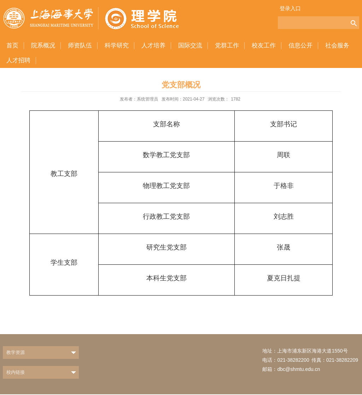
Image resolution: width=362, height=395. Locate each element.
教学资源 (15, 352)
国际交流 (190, 45)
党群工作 (227, 45)
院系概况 (43, 45)
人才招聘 (18, 60)
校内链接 (15, 372)
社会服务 (337, 45)
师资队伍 (80, 45)
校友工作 (264, 45)
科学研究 (117, 45)
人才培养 (153, 45)
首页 (12, 45)
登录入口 (290, 8)
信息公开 (300, 45)
